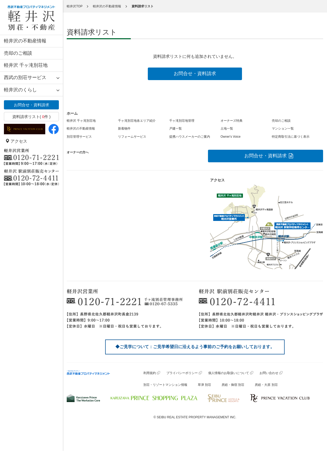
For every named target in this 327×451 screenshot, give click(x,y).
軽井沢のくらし (20, 89)
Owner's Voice (230, 136)
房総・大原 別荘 (266, 385)
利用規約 (149, 373)
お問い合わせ (269, 373)
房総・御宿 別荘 (233, 385)
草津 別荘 (204, 385)
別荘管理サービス (79, 136)
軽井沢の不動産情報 (25, 40)
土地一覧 (227, 128)
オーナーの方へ (78, 152)
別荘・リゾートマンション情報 (165, 385)
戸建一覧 (175, 128)
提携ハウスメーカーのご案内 (189, 136)
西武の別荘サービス (25, 77)
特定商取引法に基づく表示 (290, 136)
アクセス (16, 141)
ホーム (72, 113)
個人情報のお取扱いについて (228, 373)
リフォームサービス (132, 136)
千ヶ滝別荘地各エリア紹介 (137, 121)
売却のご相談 (18, 53)
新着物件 (124, 128)
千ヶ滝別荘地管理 (181, 121)
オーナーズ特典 (232, 121)
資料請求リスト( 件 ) (31, 116)
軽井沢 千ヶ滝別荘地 (26, 65)
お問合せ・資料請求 (31, 105)
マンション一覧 (283, 128)
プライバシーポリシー (182, 373)
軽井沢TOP (74, 6)
